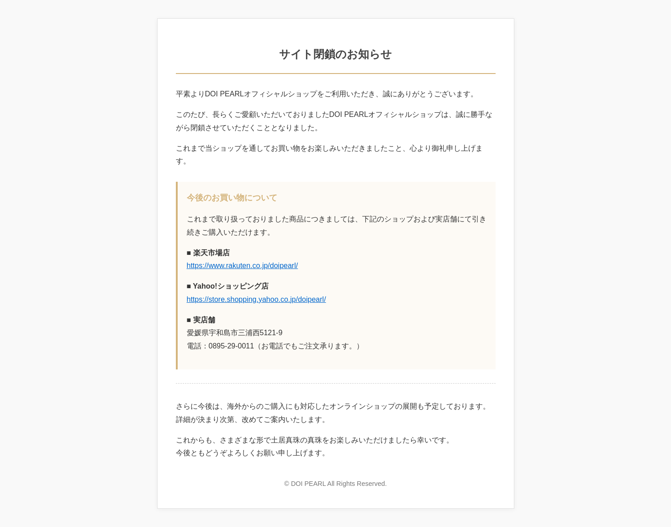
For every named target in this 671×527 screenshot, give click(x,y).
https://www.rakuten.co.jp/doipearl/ (242, 265)
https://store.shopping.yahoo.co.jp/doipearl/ (256, 299)
